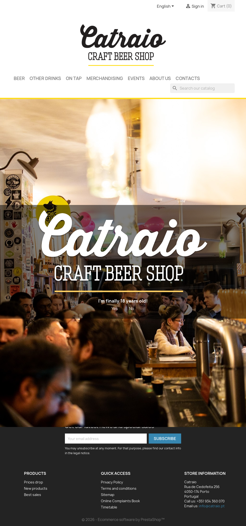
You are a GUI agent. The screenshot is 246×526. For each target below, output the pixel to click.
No (131, 308)
